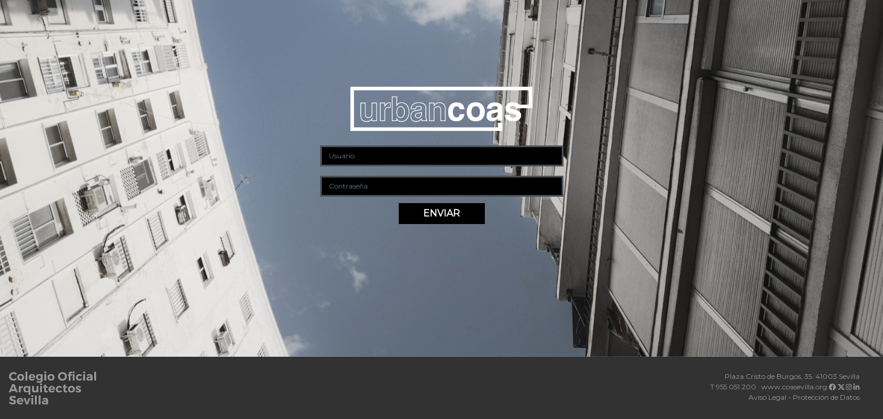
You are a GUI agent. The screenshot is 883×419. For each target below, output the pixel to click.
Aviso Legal (767, 397)
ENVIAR (441, 213)
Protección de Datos (826, 397)
